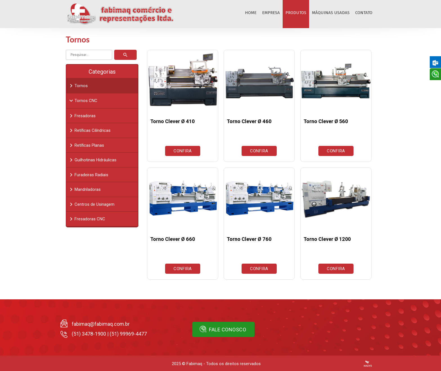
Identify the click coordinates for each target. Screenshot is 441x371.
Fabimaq (194, 363)
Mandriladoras (84, 189)
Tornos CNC (82, 100)
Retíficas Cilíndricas (89, 130)
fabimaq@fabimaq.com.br (101, 324)
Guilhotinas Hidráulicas (92, 160)
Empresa (271, 12)
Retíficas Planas (86, 145)
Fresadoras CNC (86, 219)
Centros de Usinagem (91, 204)
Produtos (295, 12)
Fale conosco (222, 329)
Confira (183, 150)
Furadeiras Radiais (88, 174)
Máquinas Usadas (331, 12)
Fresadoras (82, 115)
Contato (363, 12)
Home (250, 12)
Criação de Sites (368, 364)
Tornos (78, 85)
